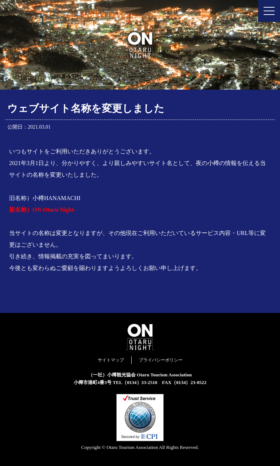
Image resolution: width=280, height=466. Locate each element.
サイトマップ (111, 360)
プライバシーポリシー (161, 360)
